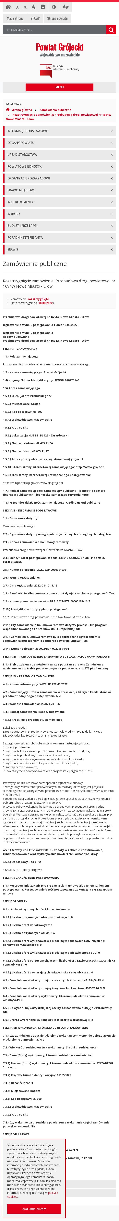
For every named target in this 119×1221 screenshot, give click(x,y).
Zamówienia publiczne (55, 110)
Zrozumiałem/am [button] (34, 1209)
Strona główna (19, 110)
